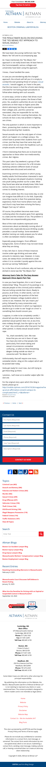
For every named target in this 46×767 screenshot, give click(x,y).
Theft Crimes (9, 506)
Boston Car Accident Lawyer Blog (15, 547)
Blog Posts (23, 722)
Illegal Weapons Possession (14, 512)
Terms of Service (27, 731)
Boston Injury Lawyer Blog (12, 550)
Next (21, 403)
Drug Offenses (9, 500)
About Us (30, 22)
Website (17, 22)
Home (5, 22)
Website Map (23, 714)
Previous (6, 403)
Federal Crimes (10, 516)
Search (41, 534)
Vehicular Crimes (11, 503)
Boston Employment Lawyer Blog (15, 559)
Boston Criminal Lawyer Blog (23, 14)
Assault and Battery (12, 487)
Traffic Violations (11, 519)
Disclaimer (23, 710)
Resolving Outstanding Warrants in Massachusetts (22, 570)
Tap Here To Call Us (23, 5)
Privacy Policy (23, 706)
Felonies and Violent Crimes (15, 491)
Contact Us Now (23, 459)
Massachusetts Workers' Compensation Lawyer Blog (22, 556)
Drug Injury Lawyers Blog (12, 553)
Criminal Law (9, 484)
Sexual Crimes (12, 395)
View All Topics (8, 522)
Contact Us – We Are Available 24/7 (23, 718)
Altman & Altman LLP (30, 756)
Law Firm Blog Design (23, 764)
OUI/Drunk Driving (11, 509)
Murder (7, 494)
